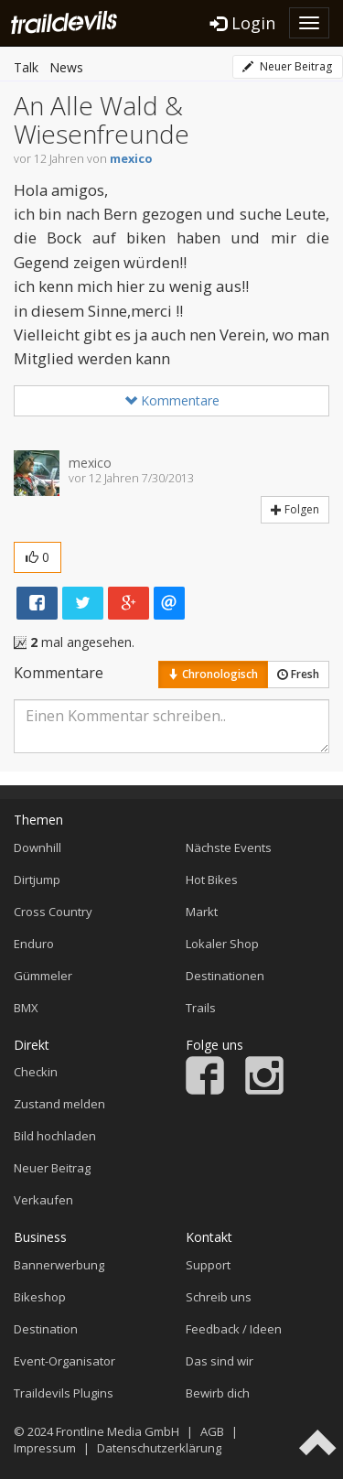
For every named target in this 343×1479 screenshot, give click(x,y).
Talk (26, 67)
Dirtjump (37, 879)
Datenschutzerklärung (159, 1448)
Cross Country (53, 911)
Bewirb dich (218, 1393)
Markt (202, 911)
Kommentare (172, 400)
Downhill (37, 847)
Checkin (36, 1071)
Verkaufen (43, 1200)
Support (208, 1265)
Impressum (45, 1448)
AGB (212, 1431)
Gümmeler (43, 975)
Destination (46, 1329)
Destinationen (225, 975)
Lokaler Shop (222, 943)
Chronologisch (213, 674)
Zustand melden (59, 1104)
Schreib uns (219, 1297)
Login (242, 23)
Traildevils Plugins (63, 1393)
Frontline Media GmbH (117, 1431)
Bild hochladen (55, 1136)
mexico (131, 159)
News (66, 67)
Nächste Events (229, 847)
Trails (201, 1007)
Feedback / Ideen (234, 1329)
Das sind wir (219, 1361)
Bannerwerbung (59, 1265)
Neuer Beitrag (287, 66)
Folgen (295, 509)
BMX (26, 1007)
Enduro (34, 943)
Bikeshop (40, 1297)
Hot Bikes (212, 879)
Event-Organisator (64, 1361)
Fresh (298, 674)
